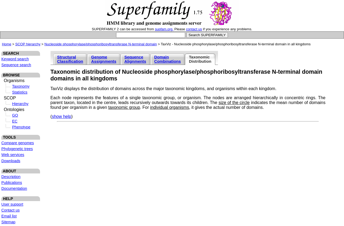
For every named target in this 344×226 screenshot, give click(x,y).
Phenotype (21, 127)
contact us (194, 29)
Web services (12, 155)
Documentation (14, 188)
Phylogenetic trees (17, 149)
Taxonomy (21, 86)
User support (12, 204)
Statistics (19, 92)
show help (61, 116)
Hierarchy (20, 104)
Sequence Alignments (135, 59)
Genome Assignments (103, 59)
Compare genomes (17, 143)
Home (6, 44)
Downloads (10, 161)
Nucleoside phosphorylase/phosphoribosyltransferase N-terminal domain (100, 44)
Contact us (10, 210)
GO (15, 115)
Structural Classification (70, 59)
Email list (9, 216)
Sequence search (16, 65)
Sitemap (8, 222)
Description (10, 177)
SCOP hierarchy (28, 44)
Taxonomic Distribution (200, 59)
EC (14, 121)
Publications (11, 182)
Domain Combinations (167, 59)
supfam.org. (164, 29)
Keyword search (15, 59)
